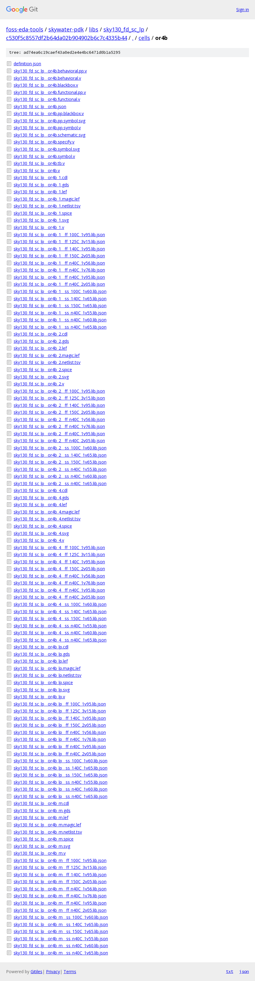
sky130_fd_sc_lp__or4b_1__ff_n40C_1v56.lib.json (59, 263)
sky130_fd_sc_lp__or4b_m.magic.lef (47, 825)
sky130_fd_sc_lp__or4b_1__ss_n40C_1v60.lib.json (60, 320)
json (244, 971)
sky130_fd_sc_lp (123, 29)
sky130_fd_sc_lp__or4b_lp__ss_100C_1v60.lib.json (60, 761)
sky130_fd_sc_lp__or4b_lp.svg (42, 690)
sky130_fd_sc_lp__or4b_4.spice (43, 526)
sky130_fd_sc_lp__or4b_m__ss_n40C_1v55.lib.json (61, 938)
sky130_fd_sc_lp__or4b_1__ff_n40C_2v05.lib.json (59, 284)
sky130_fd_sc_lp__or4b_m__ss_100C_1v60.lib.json (61, 917)
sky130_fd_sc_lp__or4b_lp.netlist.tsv (47, 675)
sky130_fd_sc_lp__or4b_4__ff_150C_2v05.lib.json (59, 568)
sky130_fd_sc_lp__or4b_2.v (39, 384)
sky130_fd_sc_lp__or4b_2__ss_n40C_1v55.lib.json (60, 469)
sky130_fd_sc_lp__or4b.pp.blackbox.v (49, 113)
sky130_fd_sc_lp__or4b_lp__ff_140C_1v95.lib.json (60, 718)
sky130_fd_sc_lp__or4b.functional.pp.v (50, 92)
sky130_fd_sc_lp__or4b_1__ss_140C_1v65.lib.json (60, 298)
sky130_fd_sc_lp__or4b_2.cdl (40, 334)
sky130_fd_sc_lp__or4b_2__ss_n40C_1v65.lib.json (60, 483)
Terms (70, 971)
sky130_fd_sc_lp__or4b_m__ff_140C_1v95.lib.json (60, 874)
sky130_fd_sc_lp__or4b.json (40, 106)
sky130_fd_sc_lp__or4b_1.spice (43, 213)
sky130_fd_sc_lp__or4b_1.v (39, 227)
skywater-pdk (66, 29)
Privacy (53, 971)
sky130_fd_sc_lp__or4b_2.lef (40, 348)
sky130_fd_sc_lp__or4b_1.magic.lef (47, 199)
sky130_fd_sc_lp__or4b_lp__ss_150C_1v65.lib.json (60, 775)
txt (229, 971)
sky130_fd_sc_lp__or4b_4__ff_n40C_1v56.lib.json (59, 576)
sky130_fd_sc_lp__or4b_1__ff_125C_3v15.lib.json (59, 241)
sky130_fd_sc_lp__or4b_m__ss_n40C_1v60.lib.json (61, 945)
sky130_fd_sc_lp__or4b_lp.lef (41, 661)
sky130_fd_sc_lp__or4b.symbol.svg (47, 149)
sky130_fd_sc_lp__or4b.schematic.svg (49, 135)
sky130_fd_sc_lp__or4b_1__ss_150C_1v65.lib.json (60, 305)
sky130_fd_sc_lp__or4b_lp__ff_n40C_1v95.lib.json (60, 746)
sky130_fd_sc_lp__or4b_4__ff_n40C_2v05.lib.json (59, 597)
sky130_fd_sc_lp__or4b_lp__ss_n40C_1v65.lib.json (60, 796)
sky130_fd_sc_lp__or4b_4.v (39, 540)
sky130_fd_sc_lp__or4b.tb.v (39, 163)
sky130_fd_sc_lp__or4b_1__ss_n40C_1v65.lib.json (60, 327)
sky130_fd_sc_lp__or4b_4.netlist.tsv (47, 519)
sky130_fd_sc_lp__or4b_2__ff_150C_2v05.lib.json (59, 412)
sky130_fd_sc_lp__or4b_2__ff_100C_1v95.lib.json (59, 391)
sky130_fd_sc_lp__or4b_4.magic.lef (47, 512)
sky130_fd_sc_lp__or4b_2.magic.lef (47, 355)
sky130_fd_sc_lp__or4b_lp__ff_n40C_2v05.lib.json (60, 754)
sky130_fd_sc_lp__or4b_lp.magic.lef (47, 668)
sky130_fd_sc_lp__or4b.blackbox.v (46, 85)
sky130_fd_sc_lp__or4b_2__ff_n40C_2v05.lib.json (59, 440)
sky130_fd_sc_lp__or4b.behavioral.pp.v (50, 71)
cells (144, 37)
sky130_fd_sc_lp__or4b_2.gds (41, 341)
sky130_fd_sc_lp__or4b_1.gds (41, 185)
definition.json (27, 63)
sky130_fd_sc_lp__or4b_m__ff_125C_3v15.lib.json (60, 867)
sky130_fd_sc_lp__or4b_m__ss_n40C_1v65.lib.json (61, 953)
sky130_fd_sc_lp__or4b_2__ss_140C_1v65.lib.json (60, 455)
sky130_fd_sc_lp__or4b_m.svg (42, 846)
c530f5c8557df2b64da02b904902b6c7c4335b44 (66, 37)
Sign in (242, 9)
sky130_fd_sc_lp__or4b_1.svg (41, 220)
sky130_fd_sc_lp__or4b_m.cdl (41, 803)
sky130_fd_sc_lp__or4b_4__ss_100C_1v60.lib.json (60, 604)
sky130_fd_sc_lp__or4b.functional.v (47, 99)
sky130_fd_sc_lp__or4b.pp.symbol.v (47, 127)
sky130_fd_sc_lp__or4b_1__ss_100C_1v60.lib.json (60, 291)
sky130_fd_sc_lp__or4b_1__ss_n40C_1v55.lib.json (60, 313)
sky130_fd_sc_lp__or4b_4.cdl (40, 490)
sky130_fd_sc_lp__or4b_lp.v (39, 697)
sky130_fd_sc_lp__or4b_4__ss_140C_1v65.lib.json (60, 611)
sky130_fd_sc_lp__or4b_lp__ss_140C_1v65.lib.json (60, 768)
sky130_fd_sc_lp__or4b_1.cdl (40, 177)
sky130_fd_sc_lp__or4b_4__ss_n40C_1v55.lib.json (60, 626)
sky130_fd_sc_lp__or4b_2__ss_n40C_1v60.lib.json (60, 476)
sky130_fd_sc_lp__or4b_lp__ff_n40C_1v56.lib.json (60, 732)
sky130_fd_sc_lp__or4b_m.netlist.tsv (48, 832)
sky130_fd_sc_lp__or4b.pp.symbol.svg (49, 121)
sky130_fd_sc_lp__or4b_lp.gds (42, 654)
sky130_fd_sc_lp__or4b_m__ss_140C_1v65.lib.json (61, 924)
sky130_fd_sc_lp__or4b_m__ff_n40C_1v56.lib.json (60, 889)
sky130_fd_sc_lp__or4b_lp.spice (43, 682)
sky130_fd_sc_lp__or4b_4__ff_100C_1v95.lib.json (59, 547)
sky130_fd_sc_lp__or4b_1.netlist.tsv (47, 206)
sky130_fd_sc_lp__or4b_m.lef (41, 817)
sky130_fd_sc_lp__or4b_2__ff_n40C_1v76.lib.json (59, 426)
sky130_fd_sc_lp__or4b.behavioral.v (47, 78)
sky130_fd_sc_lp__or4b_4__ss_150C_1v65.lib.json (60, 618)
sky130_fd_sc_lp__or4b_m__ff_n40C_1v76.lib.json (60, 896)
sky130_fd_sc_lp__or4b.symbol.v (44, 156)
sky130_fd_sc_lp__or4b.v (37, 170)
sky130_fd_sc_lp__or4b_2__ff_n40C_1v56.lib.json (59, 419)
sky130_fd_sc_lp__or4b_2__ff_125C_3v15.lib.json (59, 398)
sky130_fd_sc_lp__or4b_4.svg (41, 533)
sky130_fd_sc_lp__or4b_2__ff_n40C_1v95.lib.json (59, 433)
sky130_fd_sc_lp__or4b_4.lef (40, 504)
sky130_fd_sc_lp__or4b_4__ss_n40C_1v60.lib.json (60, 632)
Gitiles (36, 971)
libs (93, 29)
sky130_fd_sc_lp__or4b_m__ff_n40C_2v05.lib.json (60, 910)
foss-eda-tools (24, 29)
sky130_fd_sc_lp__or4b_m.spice (44, 839)
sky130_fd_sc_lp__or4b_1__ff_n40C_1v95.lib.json (59, 277)
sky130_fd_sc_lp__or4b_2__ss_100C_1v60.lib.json (60, 448)
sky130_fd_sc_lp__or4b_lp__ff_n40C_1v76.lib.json (60, 739)
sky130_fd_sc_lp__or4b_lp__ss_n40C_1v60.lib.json (60, 789)
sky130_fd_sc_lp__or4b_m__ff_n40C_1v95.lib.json (60, 903)
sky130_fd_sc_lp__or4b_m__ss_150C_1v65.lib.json (61, 931)
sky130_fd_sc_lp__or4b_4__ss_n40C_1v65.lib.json (60, 640)
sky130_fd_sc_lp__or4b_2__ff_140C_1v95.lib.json (59, 405)
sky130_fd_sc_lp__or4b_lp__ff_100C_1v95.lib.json (60, 704)
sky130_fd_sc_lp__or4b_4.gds (41, 497)
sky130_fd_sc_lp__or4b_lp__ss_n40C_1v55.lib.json (60, 782)
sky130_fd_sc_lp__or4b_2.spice (43, 369)
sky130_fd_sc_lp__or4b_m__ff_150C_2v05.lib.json (60, 881)
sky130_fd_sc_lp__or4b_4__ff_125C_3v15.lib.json (59, 554)
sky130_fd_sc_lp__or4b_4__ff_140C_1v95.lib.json (59, 561)
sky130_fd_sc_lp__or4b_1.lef (40, 192)
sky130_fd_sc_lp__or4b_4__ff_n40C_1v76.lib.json (59, 583)
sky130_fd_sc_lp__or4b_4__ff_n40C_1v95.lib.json (59, 590)
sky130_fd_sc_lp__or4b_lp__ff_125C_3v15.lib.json (60, 711)
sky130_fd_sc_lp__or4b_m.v (40, 853)
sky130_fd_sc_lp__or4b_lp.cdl (41, 647)
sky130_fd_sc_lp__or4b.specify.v (44, 142)
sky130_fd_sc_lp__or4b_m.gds (42, 810)
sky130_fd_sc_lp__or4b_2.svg (41, 377)
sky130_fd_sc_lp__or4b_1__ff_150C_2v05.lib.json (59, 256)
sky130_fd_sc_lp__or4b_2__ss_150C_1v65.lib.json (60, 462)
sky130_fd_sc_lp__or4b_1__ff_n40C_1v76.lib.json (59, 270)
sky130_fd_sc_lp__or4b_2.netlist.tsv (47, 362)
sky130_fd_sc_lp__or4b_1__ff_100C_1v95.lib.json (59, 234)
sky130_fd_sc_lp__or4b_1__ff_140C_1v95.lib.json (59, 249)
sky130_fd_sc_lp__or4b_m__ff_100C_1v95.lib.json (60, 860)
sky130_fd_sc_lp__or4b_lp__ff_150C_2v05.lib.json (60, 725)
